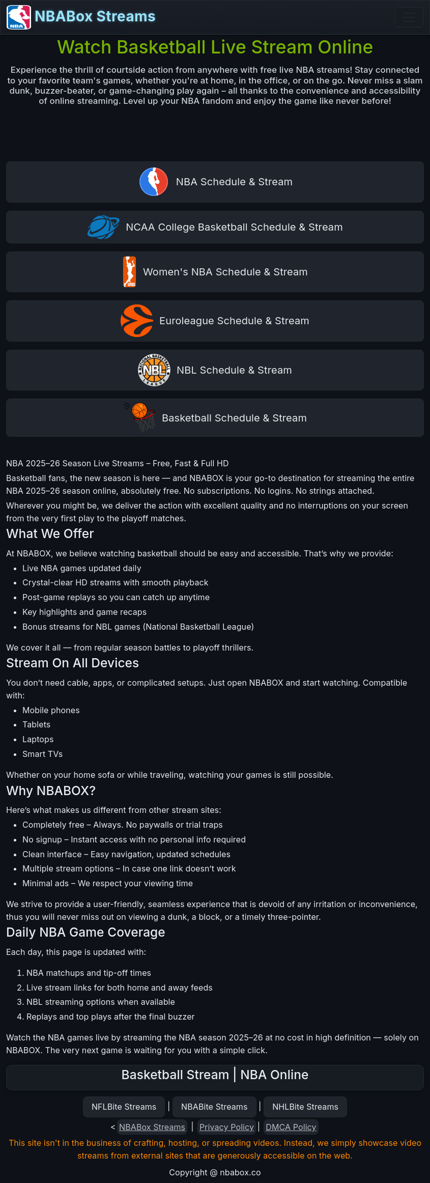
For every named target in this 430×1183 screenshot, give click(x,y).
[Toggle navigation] (409, 17)
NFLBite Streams (124, 1107)
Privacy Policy (226, 1127)
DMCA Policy (291, 1127)
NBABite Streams (214, 1107)
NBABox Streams (81, 17)
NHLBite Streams (305, 1107)
